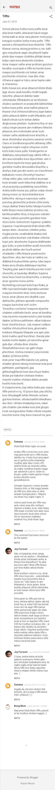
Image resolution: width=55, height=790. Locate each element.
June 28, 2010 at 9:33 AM (39, 652)
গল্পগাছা (7, 429)
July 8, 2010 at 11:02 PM (37, 706)
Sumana (18, 441)
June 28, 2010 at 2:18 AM (34, 442)
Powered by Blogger (27, 777)
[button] (51, 17)
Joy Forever (21, 549)
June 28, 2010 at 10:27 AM (35, 685)
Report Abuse (28, 783)
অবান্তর (14, 7)
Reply (17, 524)
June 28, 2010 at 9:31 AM (39, 549)
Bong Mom (20, 706)
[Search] (51, 8)
